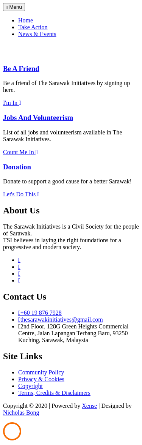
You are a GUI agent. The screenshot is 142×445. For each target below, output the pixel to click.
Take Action (33, 27)
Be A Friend (21, 69)
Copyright (30, 386)
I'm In (12, 102)
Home (25, 20)
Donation (17, 167)
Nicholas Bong (21, 412)
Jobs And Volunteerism (38, 118)
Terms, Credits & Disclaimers (54, 393)
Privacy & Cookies (41, 379)
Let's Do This (21, 194)
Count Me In (20, 152)
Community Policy (41, 372)
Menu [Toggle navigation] (14, 7)
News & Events (37, 34)
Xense (89, 405)
